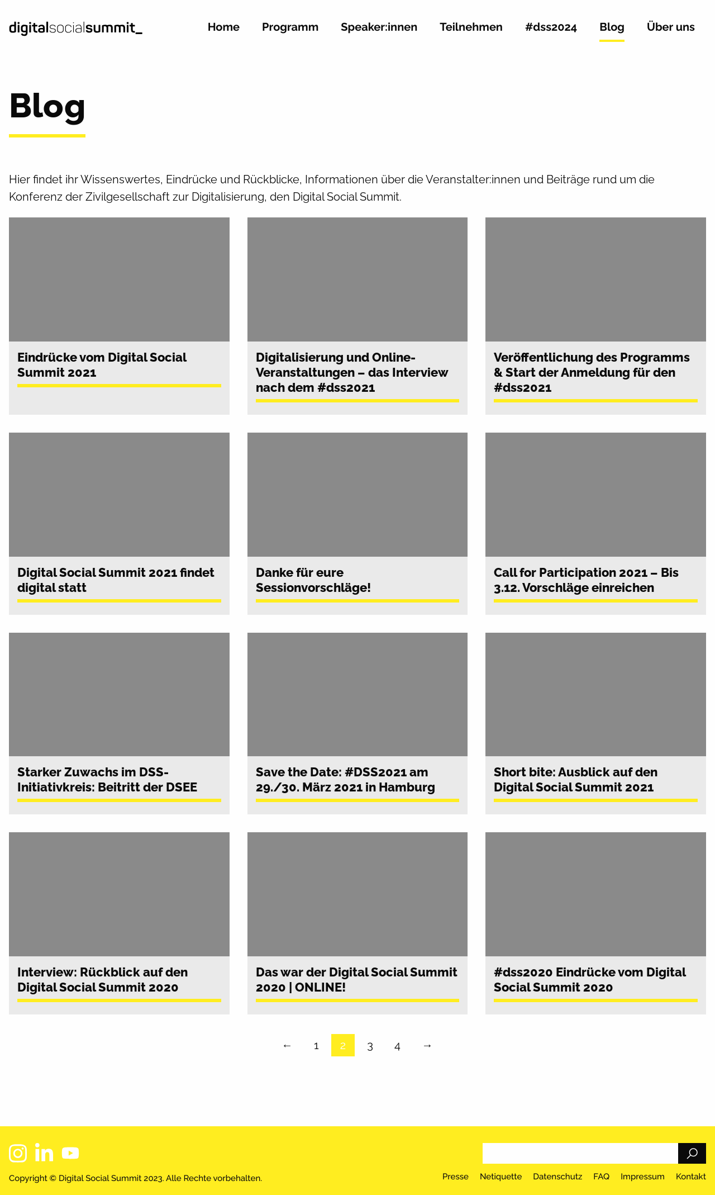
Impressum (643, 1177)
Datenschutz (557, 1177)
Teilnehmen (471, 27)
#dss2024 (551, 27)
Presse (455, 1177)
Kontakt (691, 1177)
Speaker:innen (379, 27)
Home (224, 27)
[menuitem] (224, 31)
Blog (612, 27)
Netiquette (501, 1177)
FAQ (601, 1177)
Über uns (671, 27)
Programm (290, 27)
